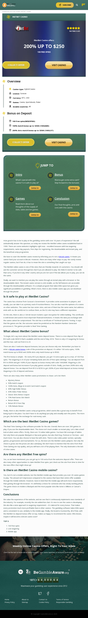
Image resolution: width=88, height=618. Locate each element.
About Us (25, 599)
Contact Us (43, 599)
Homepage (5, 11)
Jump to (35, 188)
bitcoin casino (64, 256)
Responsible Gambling (64, 602)
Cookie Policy (44, 602)
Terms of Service (62, 599)
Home (7, 599)
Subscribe (65, 5)
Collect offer (16, 65)
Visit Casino (59, 65)
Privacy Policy (10, 602)
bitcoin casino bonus (17, 349)
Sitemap (25, 602)
